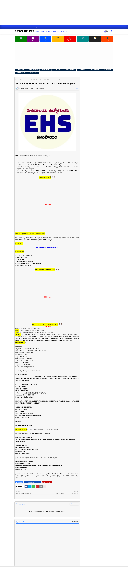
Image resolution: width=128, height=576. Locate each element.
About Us (21, 27)
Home (16, 27)
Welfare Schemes (66, 31)
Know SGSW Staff (70, 70)
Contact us (29, 27)
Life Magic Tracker (20, 73)
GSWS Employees (46, 31)
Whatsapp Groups (33, 70)
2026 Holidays (107, 70)
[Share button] (44, 486)
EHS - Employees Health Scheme (32, 482)
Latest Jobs (33, 73)
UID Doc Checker (95, 70)
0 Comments (75, 521)
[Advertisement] (54, 12)
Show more (74, 504)
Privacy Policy (36, 27)
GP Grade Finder (45, 70)
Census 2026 (21, 70)
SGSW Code (82, 70)
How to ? (56, 31)
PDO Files (58, 70)
